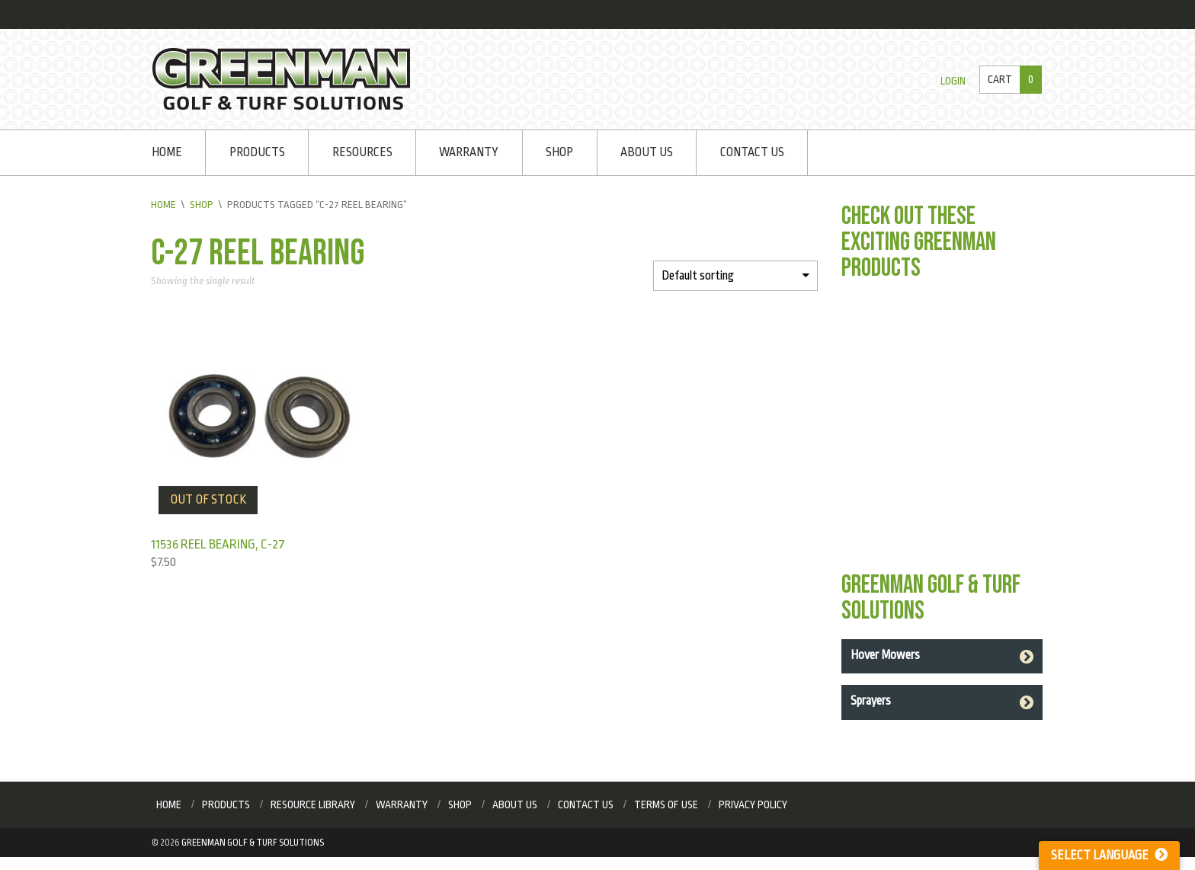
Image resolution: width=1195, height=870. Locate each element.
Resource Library (313, 804)
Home (167, 152)
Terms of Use (666, 804)
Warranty (468, 152)
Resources (362, 152)
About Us (646, 152)
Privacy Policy (753, 804)
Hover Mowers (885, 655)
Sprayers (871, 701)
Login (953, 81)
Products (257, 152)
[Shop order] (735, 276)
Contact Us (752, 152)
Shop (559, 152)
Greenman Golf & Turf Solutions (252, 842)
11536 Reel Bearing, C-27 (218, 544)
